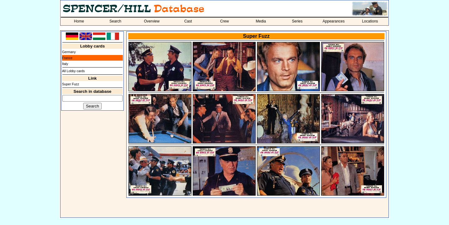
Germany (69, 52)
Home (79, 21)
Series (297, 21)
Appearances (334, 21)
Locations (370, 21)
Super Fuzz (70, 84)
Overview (152, 21)
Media (261, 21)
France (67, 58)
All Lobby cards (73, 71)
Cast (188, 21)
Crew (224, 21)
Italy (65, 64)
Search (115, 21)
